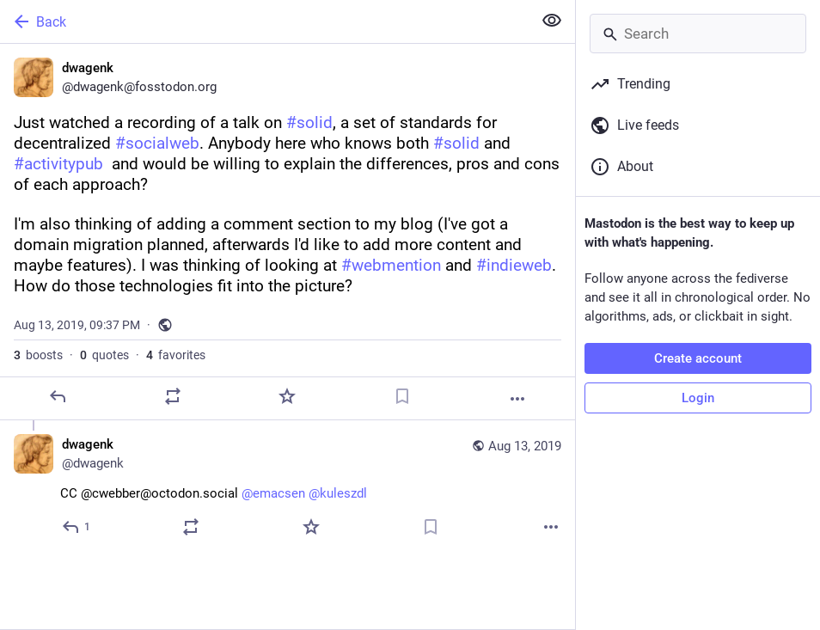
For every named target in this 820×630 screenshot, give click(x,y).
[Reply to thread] (77, 527)
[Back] (264, 21)
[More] (517, 398)
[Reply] (57, 396)
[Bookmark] (402, 396)
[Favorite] (287, 396)
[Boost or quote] (172, 396)
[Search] (698, 33)
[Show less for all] (552, 20)
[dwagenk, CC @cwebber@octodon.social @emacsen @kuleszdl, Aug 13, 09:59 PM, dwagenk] (287, 487)
